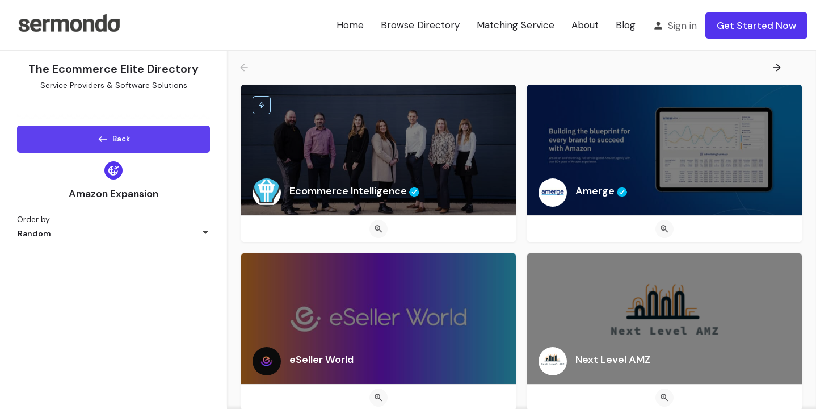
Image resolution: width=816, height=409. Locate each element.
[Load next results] (778, 67)
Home (350, 25)
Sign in (682, 25)
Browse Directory (420, 25)
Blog (626, 25)
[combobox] (113, 237)
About (585, 25)
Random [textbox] (34, 237)
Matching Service (515, 25)
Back (113, 137)
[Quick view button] (378, 229)
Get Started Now (756, 25)
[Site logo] (69, 24)
